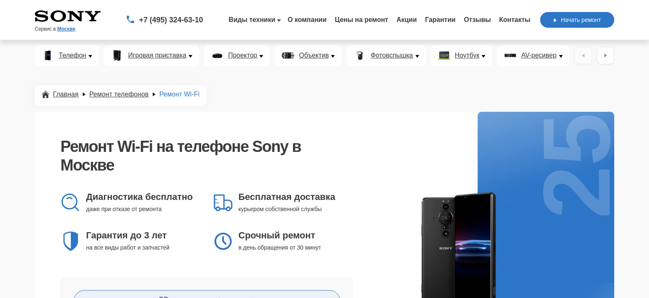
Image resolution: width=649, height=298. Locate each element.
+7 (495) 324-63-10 (171, 20)
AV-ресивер (538, 55)
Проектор (242, 55)
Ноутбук (467, 55)
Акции (407, 19)
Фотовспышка (391, 55)
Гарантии (440, 19)
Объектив (314, 55)
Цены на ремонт (361, 19)
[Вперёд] (605, 55)
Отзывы (477, 19)
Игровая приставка (157, 55)
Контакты (514, 19)
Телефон (72, 55)
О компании (307, 19)
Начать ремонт (577, 20)
